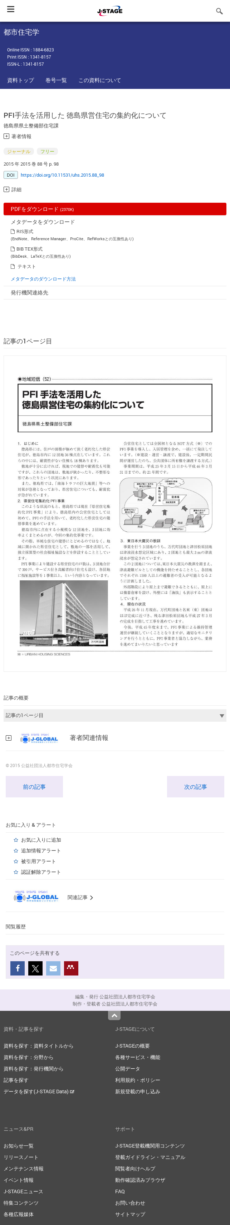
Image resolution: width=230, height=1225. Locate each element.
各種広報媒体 (19, 1214)
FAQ (120, 1191)
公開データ (127, 1068)
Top (114, 1015)
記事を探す (16, 1080)
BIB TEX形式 (29, 249)
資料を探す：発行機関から (34, 1068)
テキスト (27, 266)
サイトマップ (130, 1214)
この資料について (99, 80)
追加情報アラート (41, 850)
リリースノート (21, 1157)
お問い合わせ (130, 1202)
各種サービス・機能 (137, 1057)
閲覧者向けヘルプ (135, 1168)
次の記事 (195, 787)
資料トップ (20, 80)
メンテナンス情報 (24, 1168)
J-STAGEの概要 (132, 1045)
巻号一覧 (56, 80)
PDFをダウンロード (42, 208)
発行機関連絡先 (29, 292)
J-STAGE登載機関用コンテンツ (150, 1145)
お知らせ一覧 (19, 1145)
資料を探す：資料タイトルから (39, 1045)
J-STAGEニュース (23, 1191)
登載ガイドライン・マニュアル (150, 1157)
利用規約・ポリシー (137, 1080)
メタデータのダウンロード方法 (43, 279)
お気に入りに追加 (41, 839)
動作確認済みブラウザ (140, 1179)
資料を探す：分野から (29, 1057)
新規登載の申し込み (137, 1091)
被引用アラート (38, 861)
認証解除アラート (41, 871)
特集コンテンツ (21, 1202)
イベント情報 (19, 1179)
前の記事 (34, 787)
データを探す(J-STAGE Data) (39, 1091)
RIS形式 (24, 231)
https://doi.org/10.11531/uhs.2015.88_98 (62, 175)
